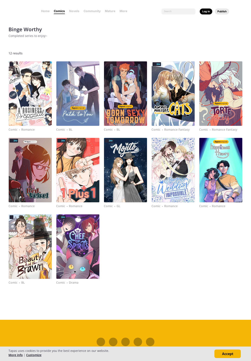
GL (118, 206)
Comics (59, 11)
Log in (206, 11)
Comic (13, 130)
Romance (28, 130)
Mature (110, 11)
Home (45, 11)
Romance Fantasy (177, 130)
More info (16, 355)
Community (92, 11)
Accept (227, 353)
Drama (73, 283)
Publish (222, 11)
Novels (74, 11)
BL (71, 130)
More (125, 11)
